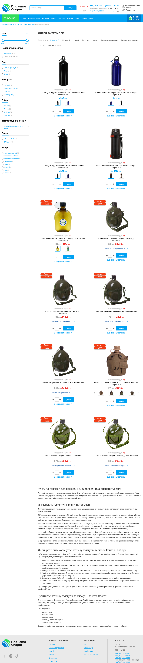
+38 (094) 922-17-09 (122, 658)
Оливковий (8, 161)
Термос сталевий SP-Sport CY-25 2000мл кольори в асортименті (116, 167)
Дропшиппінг (46, 18)
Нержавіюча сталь (10, 88)
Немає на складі (9, 57)
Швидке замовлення (63, 116)
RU (114, 12)
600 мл (6, 106)
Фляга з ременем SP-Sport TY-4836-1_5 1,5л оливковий (116, 455)
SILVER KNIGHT (9, 139)
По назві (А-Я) (54, 40)
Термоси (7, 71)
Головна (23, 18)
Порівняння (88, 651)
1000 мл (7, 112)
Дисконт (53, 18)
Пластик (7, 91)
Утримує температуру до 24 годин (13, 127)
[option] (58, 103)
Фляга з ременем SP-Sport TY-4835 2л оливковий (63, 455)
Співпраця (70, 18)
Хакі (5, 170)
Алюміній (7, 85)
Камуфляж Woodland (11, 159)
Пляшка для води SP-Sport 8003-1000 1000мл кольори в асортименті (63, 94)
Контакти (84, 18)
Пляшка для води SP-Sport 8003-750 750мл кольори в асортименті (63, 167)
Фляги (6, 74)
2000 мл (7, 115)
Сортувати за (43, 40)
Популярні (85, 40)
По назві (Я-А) (67, 40)
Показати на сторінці (55, 45)
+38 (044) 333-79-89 (122, 655)
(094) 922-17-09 (112, 6)
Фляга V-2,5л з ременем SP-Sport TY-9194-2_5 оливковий (63, 312)
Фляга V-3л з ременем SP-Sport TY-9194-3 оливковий (63, 383)
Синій (6, 164)
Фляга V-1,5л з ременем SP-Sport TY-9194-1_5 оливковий (116, 240)
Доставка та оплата (34, 18)
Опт (84, 11)
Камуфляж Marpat (10, 153)
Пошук (70, 8)
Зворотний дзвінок (97, 11)
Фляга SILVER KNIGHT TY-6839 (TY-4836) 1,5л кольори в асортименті (63, 240)
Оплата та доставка (56, 648)
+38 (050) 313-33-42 (122, 653)
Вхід (85, 644)
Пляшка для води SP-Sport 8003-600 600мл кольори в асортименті (116, 94)
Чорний (6, 173)
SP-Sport (7, 142)
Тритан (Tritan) (9, 95)
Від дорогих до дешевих (129, 40)
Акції (77, 40)
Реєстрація (88, 648)
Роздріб (83, 6)
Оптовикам (61, 18)
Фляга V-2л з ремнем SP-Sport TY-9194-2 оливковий (116, 311)
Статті (77, 18)
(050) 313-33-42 (96, 6)
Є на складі (8, 53)
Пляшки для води (10, 68)
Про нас (91, 18)
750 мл (6, 109)
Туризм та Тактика (15, 24)
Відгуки (67, 90)
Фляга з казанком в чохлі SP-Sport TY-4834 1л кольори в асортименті (116, 384)
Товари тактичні (29, 24)
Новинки (95, 40)
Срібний (7, 167)
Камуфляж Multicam (11, 156)
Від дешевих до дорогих (109, 40)
